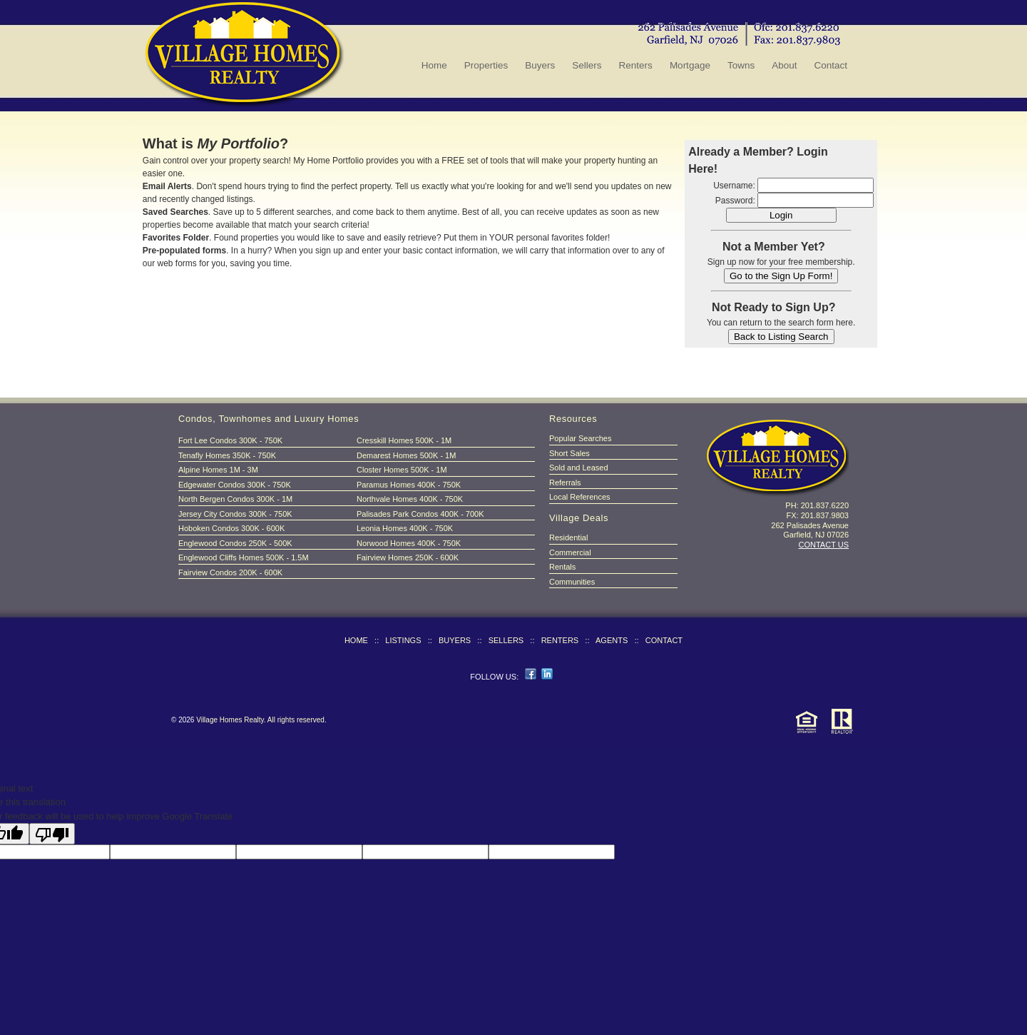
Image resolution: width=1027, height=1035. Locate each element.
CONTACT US (824, 544)
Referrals (565, 482)
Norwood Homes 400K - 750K (409, 543)
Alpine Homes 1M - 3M (218, 469)
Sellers (586, 65)
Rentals (562, 566)
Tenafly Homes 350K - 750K (227, 455)
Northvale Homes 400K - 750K (410, 499)
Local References (579, 497)
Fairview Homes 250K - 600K (408, 557)
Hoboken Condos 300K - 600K (231, 528)
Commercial (570, 552)
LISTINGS (403, 640)
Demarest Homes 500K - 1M (406, 455)
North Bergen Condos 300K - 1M (235, 499)
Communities (572, 581)
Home (434, 65)
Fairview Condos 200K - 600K (230, 572)
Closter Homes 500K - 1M (402, 469)
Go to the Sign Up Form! (781, 276)
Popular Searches (580, 438)
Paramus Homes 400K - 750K (409, 484)
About (784, 65)
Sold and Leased (578, 467)
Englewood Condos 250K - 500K (235, 543)
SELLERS (506, 640)
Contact (830, 65)
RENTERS (560, 640)
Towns (741, 65)
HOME (356, 640)
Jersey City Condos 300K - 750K (235, 514)
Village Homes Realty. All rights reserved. (261, 720)
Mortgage (690, 65)
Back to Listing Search (781, 336)
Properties (486, 65)
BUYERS (455, 640)
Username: (734, 186)
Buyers (540, 65)
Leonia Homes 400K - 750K (405, 528)
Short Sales (569, 453)
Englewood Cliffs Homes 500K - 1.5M (243, 557)
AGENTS (612, 640)
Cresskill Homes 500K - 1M (404, 440)
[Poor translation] (52, 833)
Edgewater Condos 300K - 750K (234, 484)
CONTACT (664, 640)
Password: (735, 201)
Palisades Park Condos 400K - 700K (420, 514)
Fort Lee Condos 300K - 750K (230, 440)
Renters (636, 65)
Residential (568, 537)
